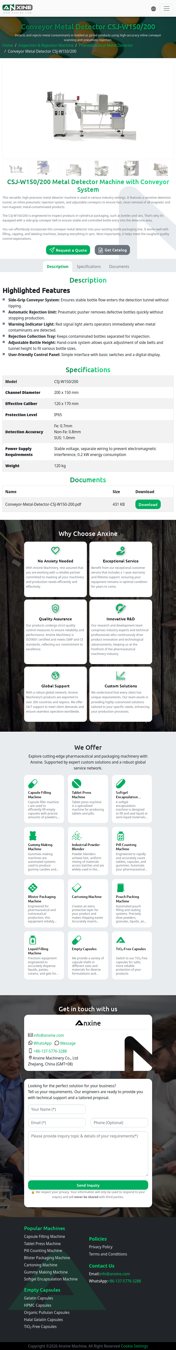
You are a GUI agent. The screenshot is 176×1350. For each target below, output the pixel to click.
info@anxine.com (46, 1035)
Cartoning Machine (40, 1265)
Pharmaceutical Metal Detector (106, 45)
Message (65, 1043)
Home (7, 45)
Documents (119, 266)
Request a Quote (68, 250)
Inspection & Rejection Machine (46, 45)
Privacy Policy (101, 1247)
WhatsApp (40, 1043)
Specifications (89, 266)
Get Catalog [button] (112, 250)
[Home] (17, 8)
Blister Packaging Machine (47, 1257)
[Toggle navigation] (167, 8)
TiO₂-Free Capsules (40, 1326)
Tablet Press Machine (42, 1243)
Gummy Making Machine (46, 1272)
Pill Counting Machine (43, 1250)
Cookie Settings (134, 1346)
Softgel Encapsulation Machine (51, 1279)
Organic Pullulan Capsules (47, 1312)
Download (148, 504)
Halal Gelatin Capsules (43, 1319)
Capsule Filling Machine (44, 1236)
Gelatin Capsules (38, 1298)
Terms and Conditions (108, 1254)
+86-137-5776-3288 (47, 1051)
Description (57, 266)
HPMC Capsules (37, 1305)
